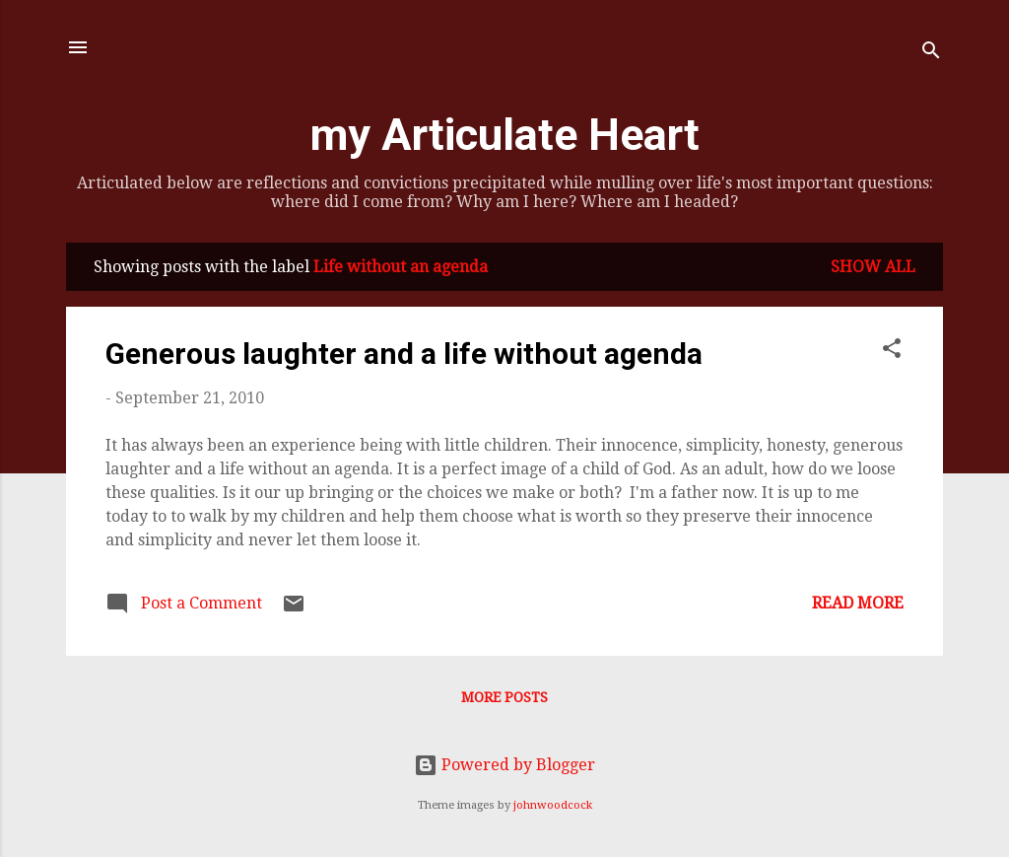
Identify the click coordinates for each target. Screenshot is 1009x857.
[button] (892, 351)
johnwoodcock (552, 805)
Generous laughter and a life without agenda (404, 353)
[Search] (931, 54)
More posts (504, 697)
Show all (873, 266)
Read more (858, 603)
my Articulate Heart (505, 134)
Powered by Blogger (504, 764)
